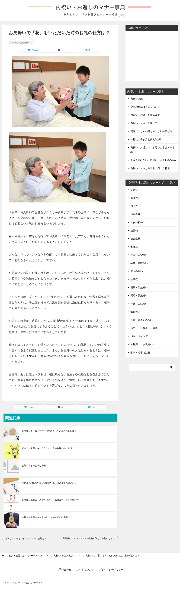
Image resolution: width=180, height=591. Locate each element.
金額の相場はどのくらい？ (145, 106)
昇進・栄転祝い (139, 303)
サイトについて (85, 569)
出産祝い (135, 197)
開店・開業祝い (139, 295)
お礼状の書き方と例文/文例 (145, 139)
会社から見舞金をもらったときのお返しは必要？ (46, 517)
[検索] (152, 367)
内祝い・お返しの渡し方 (144, 123)
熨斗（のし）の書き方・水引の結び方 (151, 131)
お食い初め (136, 222)
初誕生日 (135, 238)
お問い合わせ (63, 569)
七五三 (134, 246)
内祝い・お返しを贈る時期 (145, 114)
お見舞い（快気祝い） (20, 42)
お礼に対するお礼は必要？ (35, 465)
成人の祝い (136, 271)
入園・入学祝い (139, 254)
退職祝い (135, 311)
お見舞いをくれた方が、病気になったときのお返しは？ (49, 431)
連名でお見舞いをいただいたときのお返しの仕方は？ (48, 448)
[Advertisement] (152, 56)
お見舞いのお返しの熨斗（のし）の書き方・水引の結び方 (50, 500)
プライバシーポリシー (111, 569)
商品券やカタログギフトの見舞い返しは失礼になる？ (89, 538)
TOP (24, 555)
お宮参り (135, 214)
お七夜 (134, 206)
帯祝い (134, 189)
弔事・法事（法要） (141, 352)
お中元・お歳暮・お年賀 (144, 328)
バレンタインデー (140, 336)
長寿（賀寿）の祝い (141, 320)
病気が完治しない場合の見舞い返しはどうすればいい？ (49, 483)
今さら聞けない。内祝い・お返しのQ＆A (153, 160)
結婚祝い (135, 279)
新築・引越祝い (139, 287)
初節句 (134, 230)
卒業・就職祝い (139, 263)
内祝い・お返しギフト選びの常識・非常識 (152, 149)
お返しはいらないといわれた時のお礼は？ (26, 538)
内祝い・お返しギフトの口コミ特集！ (151, 168)
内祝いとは (136, 98)
